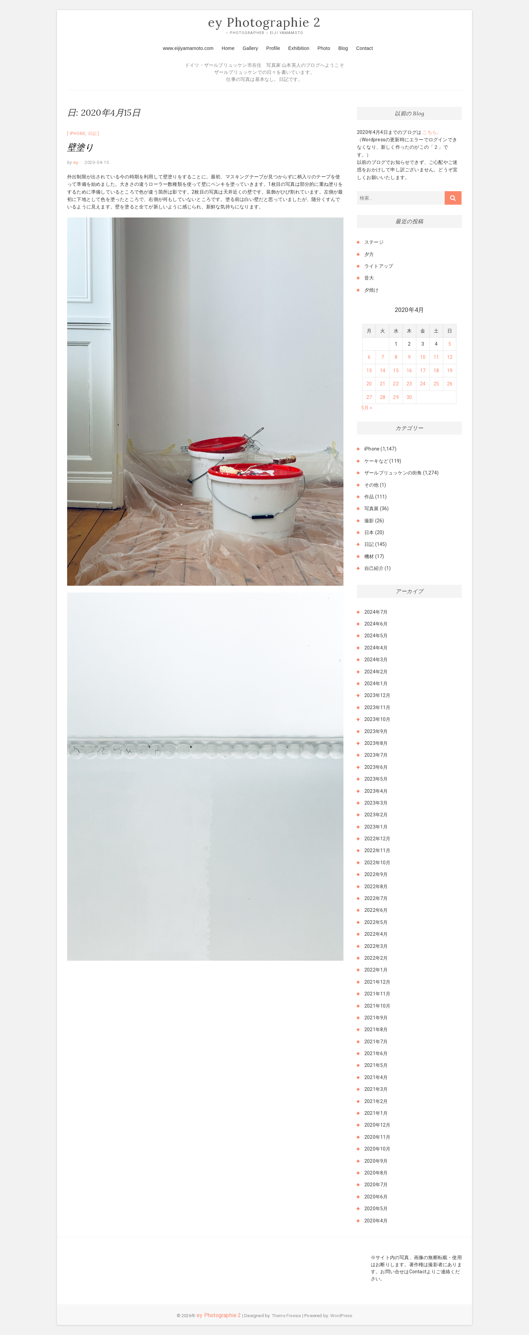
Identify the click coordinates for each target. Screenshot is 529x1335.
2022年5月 (376, 922)
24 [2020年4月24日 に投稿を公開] (422, 384)
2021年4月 (376, 1077)
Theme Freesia (286, 1315)
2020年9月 (376, 1161)
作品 (369, 496)
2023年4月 (376, 791)
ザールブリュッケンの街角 (393, 473)
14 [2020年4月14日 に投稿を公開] (382, 370)
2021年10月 (377, 1006)
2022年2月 (376, 958)
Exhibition (298, 48)
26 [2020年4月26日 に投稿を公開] (449, 384)
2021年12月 (377, 982)
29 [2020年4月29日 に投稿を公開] (395, 397)
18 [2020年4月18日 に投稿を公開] (436, 370)
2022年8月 (376, 886)
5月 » (366, 407)
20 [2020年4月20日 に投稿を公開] (369, 384)
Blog (343, 48)
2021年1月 (376, 1113)
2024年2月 (376, 671)
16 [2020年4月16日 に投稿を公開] (409, 370)
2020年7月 (376, 1185)
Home (228, 48)
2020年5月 (376, 1209)
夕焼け (371, 290)
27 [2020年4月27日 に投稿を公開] (369, 397)
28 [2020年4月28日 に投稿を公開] (382, 397)
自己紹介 (374, 568)
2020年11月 (377, 1137)
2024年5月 (376, 636)
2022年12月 (377, 839)
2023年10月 (377, 719)
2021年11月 (377, 994)
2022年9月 (376, 874)
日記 (92, 134)
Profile (273, 48)
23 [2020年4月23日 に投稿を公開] (409, 384)
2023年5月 (376, 779)
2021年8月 (376, 1030)
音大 (369, 278)
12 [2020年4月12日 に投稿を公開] (449, 357)
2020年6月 (376, 1196)
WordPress (341, 1315)
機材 (369, 556)
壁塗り (80, 147)
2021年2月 (376, 1101)
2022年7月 (376, 898)
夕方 (369, 254)
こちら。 (431, 132)
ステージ (374, 242)
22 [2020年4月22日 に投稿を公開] (395, 384)
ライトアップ (378, 266)
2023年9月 (376, 731)
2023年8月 (376, 743)
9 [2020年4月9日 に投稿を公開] (409, 357)
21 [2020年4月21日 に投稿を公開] (382, 384)
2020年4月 (376, 1220)
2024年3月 (376, 660)
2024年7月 (376, 612)
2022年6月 (376, 910)
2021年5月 (376, 1065)
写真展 (371, 509)
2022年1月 (376, 970)
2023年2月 (376, 815)
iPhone (78, 134)
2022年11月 (377, 850)
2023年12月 (377, 695)
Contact (364, 48)
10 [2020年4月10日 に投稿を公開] (422, 357)
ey (75, 162)
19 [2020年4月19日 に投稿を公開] (449, 370)
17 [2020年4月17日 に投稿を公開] (422, 370)
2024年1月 (376, 683)
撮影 (369, 520)
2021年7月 (376, 1041)
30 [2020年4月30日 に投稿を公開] (409, 397)
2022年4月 (376, 934)
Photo (323, 48)
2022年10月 (377, 862)
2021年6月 (376, 1053)
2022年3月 (376, 946)
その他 (371, 485)
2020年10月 (377, 1149)
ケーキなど (376, 461)
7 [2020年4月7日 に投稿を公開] (382, 357)
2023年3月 (376, 803)
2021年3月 (376, 1089)
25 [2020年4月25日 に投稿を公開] (436, 384)
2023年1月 (376, 827)
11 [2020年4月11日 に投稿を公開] (436, 357)
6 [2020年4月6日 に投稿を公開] (369, 357)
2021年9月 (376, 1017)
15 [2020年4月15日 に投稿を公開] (395, 370)
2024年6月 (376, 624)
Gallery (250, 48)
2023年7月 (376, 755)
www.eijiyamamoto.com (188, 48)
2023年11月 (377, 707)
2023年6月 (376, 767)
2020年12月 (377, 1125)
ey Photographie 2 (264, 22)
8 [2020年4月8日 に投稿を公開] (396, 357)
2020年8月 (376, 1173)
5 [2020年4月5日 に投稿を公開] (449, 344)
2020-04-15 (97, 162)
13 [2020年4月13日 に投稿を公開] (369, 370)
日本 (369, 532)
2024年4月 (376, 647)
